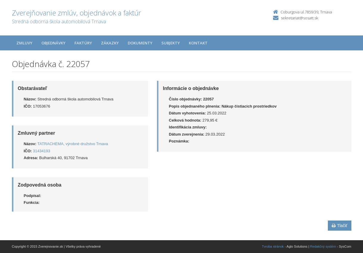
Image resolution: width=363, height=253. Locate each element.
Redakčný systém (323, 246)
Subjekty (170, 43)
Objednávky (53, 43)
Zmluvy (24, 43)
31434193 (41, 151)
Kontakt (198, 43)
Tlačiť (340, 225)
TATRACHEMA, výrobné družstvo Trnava (73, 144)
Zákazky (110, 43)
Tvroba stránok (273, 246)
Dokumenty (140, 43)
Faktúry (83, 43)
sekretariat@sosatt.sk (299, 18)
